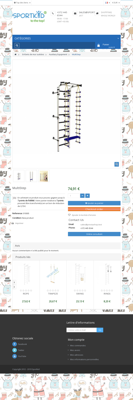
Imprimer (19, 223)
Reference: (17, 213)
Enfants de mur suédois (33, 54)
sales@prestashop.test (91, 224)
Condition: (17, 218)
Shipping (106, 12)
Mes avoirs (75, 371)
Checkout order (94, 209)
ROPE (26, 293)
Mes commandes (78, 367)
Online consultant (94, 234)
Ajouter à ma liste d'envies (83, 215)
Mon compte (76, 361)
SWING (80, 293)
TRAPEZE (53, 293)
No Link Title (75, 337)
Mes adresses (76, 376)
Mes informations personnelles (84, 381)
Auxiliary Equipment (58, 54)
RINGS (107, 293)
